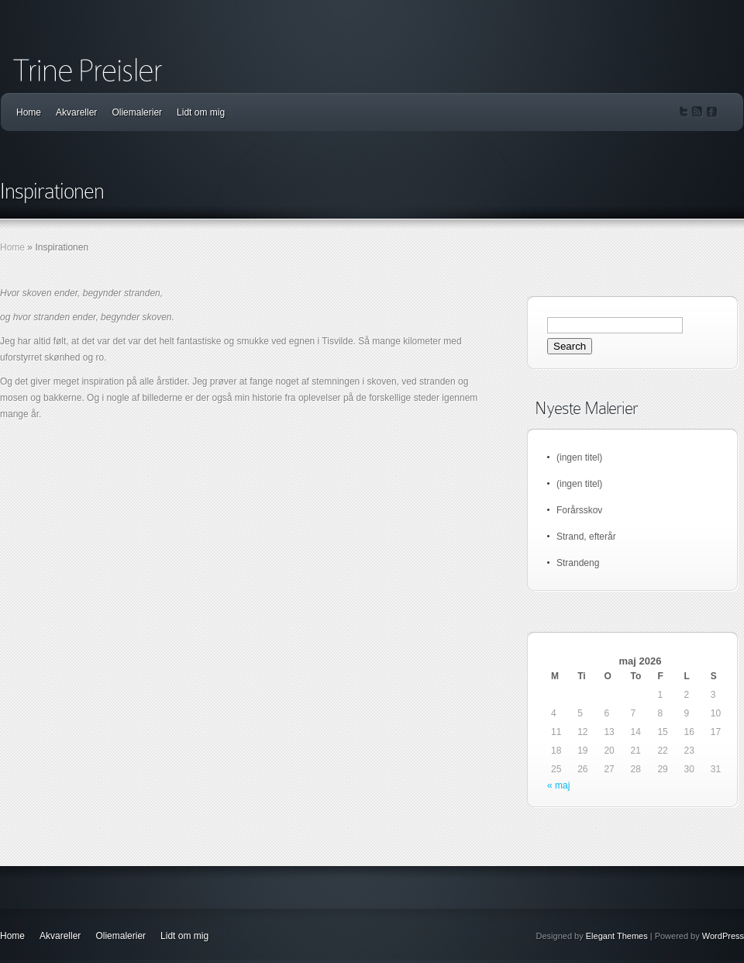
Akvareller (76, 112)
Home (28, 112)
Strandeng (577, 562)
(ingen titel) (579, 457)
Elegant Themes (617, 936)
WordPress (723, 936)
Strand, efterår (586, 536)
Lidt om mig (201, 112)
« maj (558, 785)
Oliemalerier (137, 112)
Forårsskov (579, 510)
